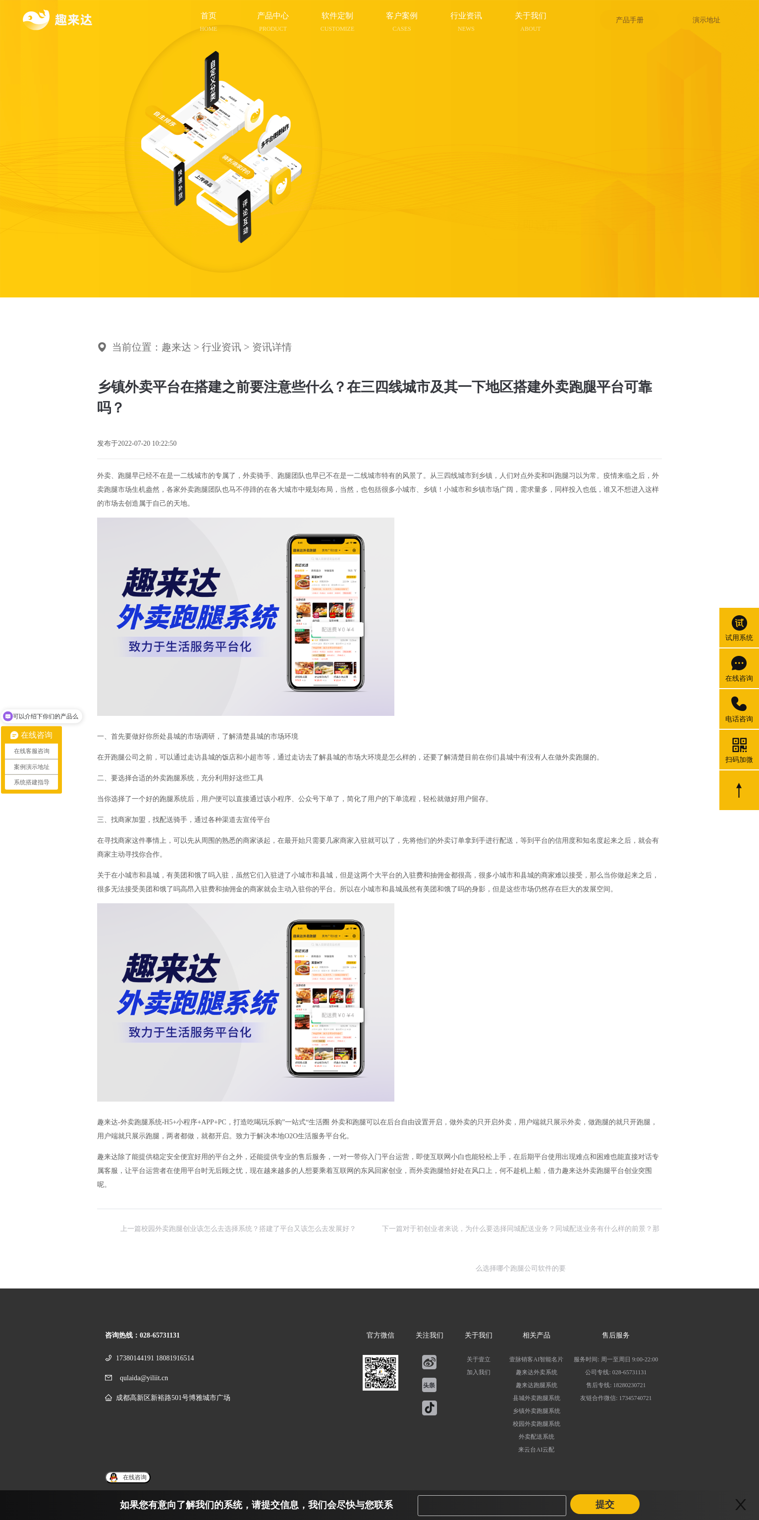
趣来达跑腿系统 (536, 1385)
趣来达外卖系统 (536, 1372)
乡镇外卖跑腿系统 (536, 1410)
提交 (605, 1504)
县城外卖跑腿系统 (536, 1398)
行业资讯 (221, 347)
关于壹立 (478, 1359)
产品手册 (630, 20)
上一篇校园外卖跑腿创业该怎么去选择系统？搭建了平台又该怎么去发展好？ (238, 1228)
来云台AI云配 (536, 1449)
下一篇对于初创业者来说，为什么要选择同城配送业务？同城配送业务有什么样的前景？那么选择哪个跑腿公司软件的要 (520, 1237)
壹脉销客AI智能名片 (536, 1359)
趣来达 (176, 347)
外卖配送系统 (536, 1436)
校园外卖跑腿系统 (536, 1423)
